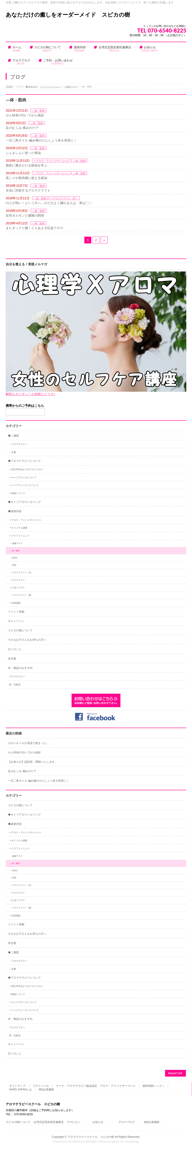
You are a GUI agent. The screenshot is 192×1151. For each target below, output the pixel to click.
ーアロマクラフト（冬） (64, 198)
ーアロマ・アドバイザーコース (51, 160)
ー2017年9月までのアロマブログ (26, 469)
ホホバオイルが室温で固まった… (28, 743)
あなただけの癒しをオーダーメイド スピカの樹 (68, 15)
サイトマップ (17, 1085)
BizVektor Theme (96, 1141)
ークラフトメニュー (50, 86)
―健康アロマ (70, 86)
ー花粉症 (14, 558)
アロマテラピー (17, 676)
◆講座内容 (31, 86)
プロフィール (41, 1085)
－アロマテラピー (18, 444)
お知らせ (97, 1122)
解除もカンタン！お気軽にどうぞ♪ (30, 394)
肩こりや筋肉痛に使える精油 (26, 178)
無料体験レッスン (153, 1085)
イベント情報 (16, 611)
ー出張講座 (15, 603)
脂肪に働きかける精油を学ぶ (26, 165)
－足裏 (12, 452)
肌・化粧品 (15, 684)
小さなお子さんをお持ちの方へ (27, 639)
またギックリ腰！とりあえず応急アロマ (34, 228)
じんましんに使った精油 (23, 153)
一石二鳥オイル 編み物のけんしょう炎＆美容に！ (41, 140)
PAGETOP (175, 1073)
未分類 (12, 658)
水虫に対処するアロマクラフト (28, 190)
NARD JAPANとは (20, 1089)
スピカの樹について (20, 630)
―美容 (13, 565)
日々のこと (15, 649)
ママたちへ (73, 1122)
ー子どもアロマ (17, 580)
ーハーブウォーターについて (24, 485)
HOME (9, 86)
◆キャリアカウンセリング (24, 502)
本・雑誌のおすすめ (20, 668)
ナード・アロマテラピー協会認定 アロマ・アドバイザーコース (95, 1085)
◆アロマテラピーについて (24, 461)
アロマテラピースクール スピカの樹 (90, 1136)
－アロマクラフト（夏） (21, 595)
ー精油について (17, 493)
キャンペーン (16, 621)
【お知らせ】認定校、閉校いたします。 (32, 761)
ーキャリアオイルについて (22, 477)
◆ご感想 (13, 435)
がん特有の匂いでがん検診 (25, 115)
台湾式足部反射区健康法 (49, 1122)
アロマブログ (126, 1122)
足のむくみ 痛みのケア (22, 128)
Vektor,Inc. (118, 1141)
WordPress (75, 1141)
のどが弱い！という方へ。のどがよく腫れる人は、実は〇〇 (49, 203)
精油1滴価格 (46, 1089)
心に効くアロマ (17, 587)
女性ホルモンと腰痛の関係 (25, 215)
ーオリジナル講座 (18, 528)
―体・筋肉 (38, 110)
